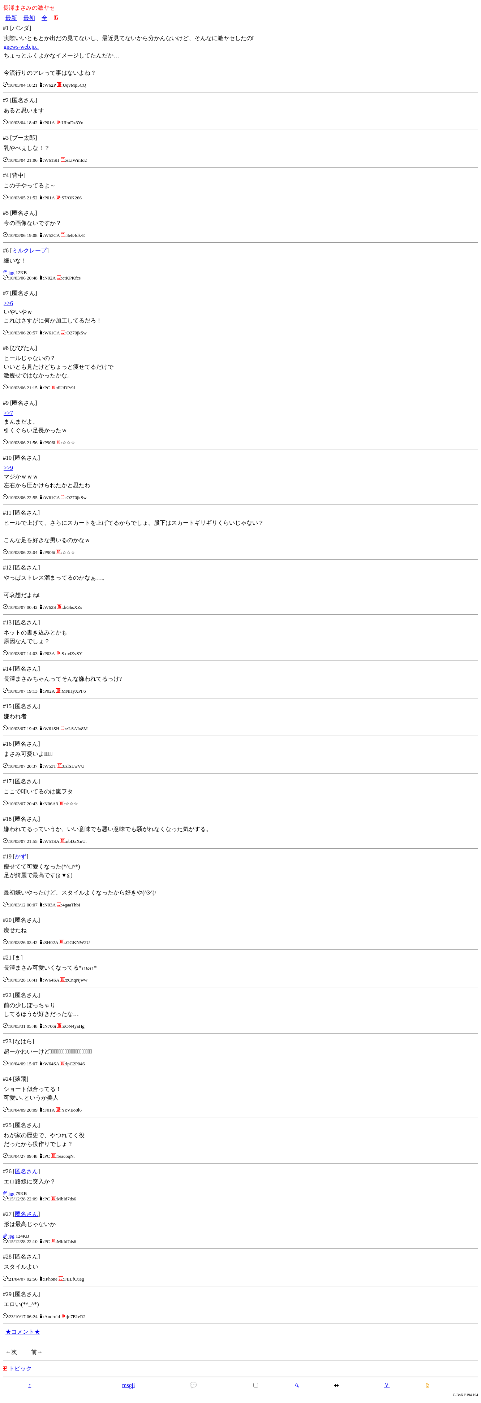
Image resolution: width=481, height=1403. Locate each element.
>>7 (8, 413)
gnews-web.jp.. (21, 47)
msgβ (128, 1385)
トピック (17, 1368)
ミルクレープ (29, 250)
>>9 (8, 468)
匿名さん (26, 1171)
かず (20, 856)
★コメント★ (22, 1332)
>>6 (8, 303)
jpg (11, 272)
